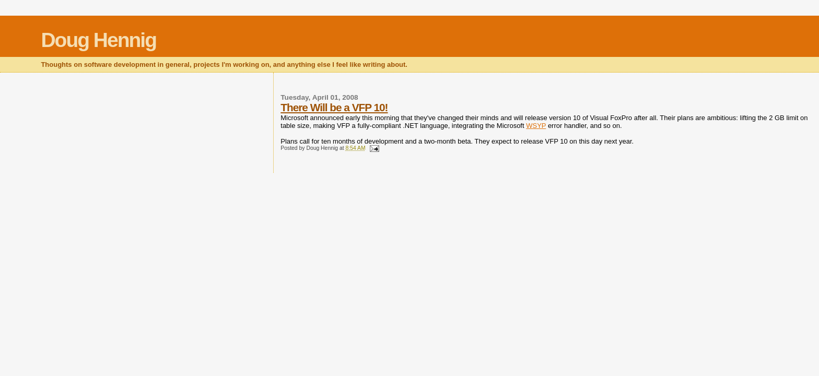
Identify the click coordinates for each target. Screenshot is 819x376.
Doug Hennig (98, 40)
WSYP (536, 126)
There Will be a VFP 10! (334, 107)
